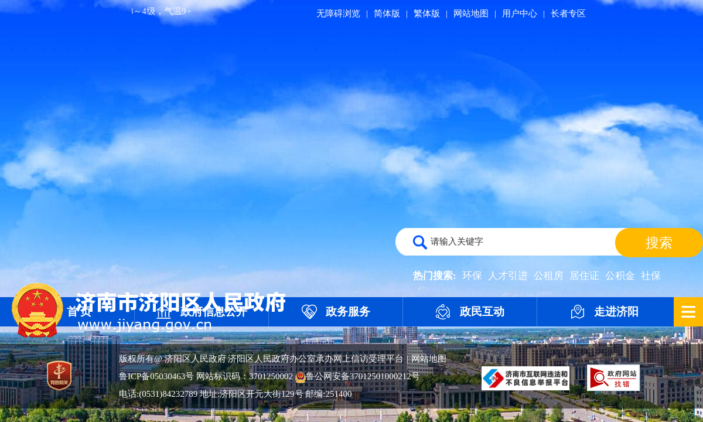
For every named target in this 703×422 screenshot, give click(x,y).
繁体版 (427, 13)
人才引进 (508, 275)
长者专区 (568, 13)
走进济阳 (616, 311)
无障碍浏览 (338, 13)
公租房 (549, 275)
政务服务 (348, 311)
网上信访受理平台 (368, 358)
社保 (651, 275)
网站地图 (471, 13)
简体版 (387, 13)
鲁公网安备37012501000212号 (357, 376)
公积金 (620, 275)
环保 (472, 275)
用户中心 (519, 13)
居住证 (584, 275)
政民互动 (482, 311)
